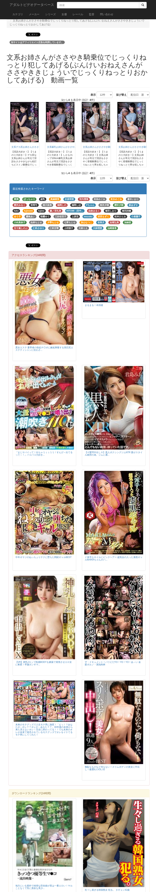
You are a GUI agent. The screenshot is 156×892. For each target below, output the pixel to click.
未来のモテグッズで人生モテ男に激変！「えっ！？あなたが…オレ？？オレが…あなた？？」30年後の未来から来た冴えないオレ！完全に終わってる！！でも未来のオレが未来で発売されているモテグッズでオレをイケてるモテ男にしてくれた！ (44, 729)
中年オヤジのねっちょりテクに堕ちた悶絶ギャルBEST (43, 557)
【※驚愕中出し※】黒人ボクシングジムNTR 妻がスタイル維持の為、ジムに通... (114, 453)
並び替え (120, 94)
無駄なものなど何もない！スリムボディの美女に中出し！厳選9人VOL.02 (112, 768)
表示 (92, 94)
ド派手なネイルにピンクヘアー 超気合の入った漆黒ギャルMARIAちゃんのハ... (113, 558)
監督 (91, 14)
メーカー (34, 14)
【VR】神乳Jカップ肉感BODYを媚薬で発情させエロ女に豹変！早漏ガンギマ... (43, 663)
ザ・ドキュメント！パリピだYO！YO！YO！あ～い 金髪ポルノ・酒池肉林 (113, 663)
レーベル (78, 14)
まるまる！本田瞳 (94, 305)
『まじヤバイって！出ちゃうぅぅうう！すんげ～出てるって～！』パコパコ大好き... (44, 453)
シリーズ (50, 14)
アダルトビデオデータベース (32, 5)
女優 (64, 14)
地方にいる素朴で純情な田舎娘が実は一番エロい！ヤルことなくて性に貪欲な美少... (44, 887)
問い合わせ (106, 14)
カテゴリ (17, 14)
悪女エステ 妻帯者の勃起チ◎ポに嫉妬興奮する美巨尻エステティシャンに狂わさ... (44, 348)
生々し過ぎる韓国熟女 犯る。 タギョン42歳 (107, 890)
